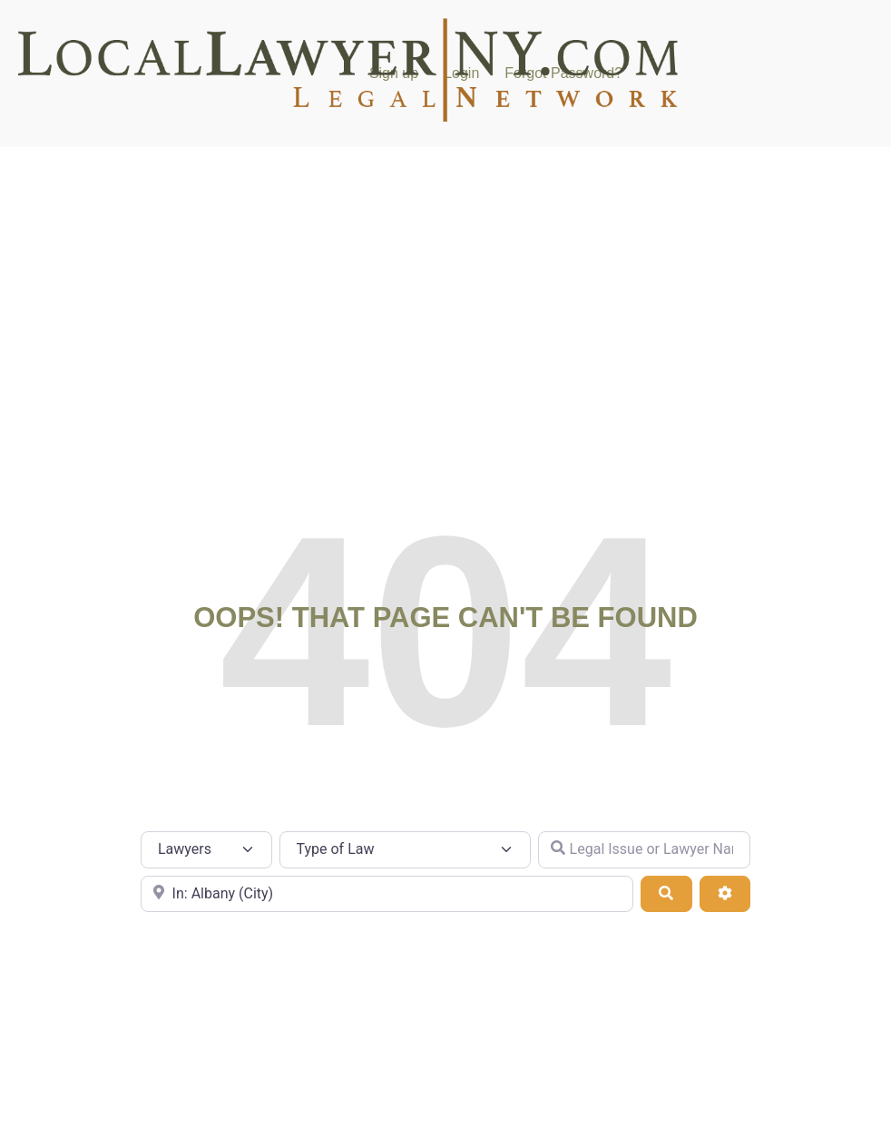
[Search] (666, 894)
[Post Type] (206, 849)
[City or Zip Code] (387, 894)
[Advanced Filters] (725, 894)
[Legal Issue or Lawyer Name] (644, 849)
